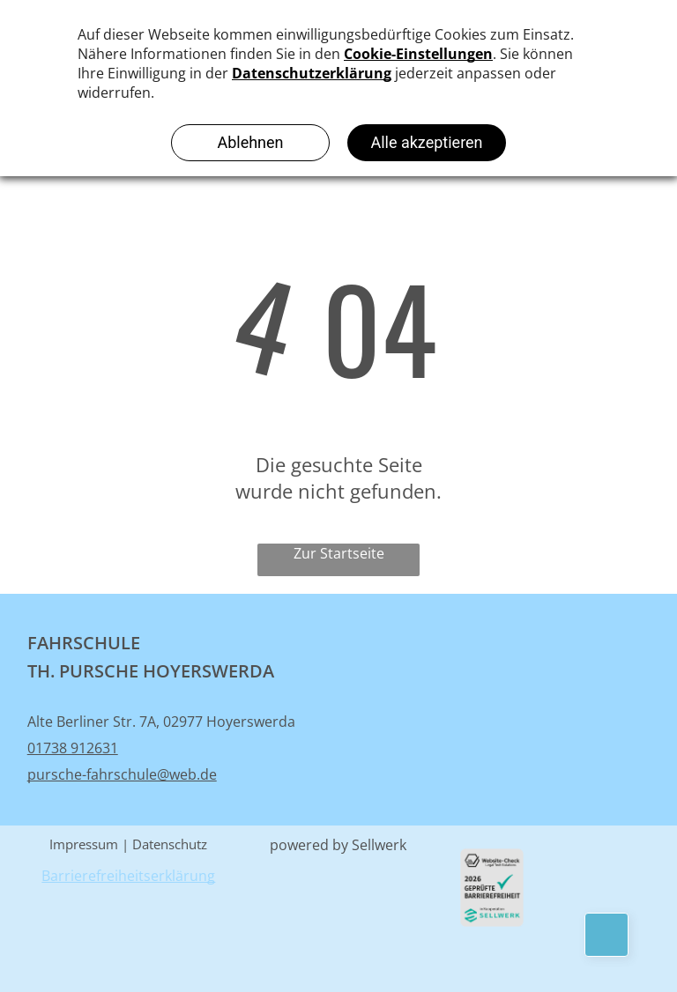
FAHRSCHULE (86, 643)
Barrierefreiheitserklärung (128, 875)
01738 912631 (72, 748)
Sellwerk (379, 845)
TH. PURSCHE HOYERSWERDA (150, 671)
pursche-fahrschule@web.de (122, 774)
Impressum (83, 844)
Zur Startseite (339, 553)
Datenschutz (169, 844)
